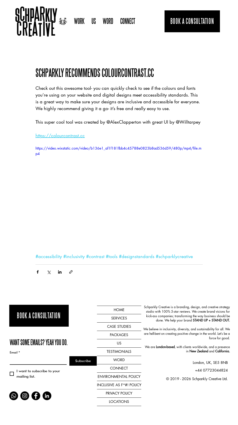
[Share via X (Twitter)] (49, 272)
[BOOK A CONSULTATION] (192, 21)
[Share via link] (71, 272)
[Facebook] (35, 395)
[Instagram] (24, 395)
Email (15, 352)
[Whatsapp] (13, 395)
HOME (119, 309)
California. (222, 351)
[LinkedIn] (46, 395)
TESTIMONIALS (119, 351)
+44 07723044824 (211, 370)
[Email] (37, 360)
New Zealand (198, 351)
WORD (119, 360)
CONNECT (119, 368)
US (119, 343)
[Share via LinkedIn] (60, 272)
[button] (79, 21)
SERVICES (119, 318)
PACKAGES (119, 335)
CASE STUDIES (119, 326)
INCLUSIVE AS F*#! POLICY (119, 385)
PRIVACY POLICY (119, 393)
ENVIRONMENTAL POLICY (119, 376)
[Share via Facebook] (37, 272)
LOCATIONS (119, 401)
